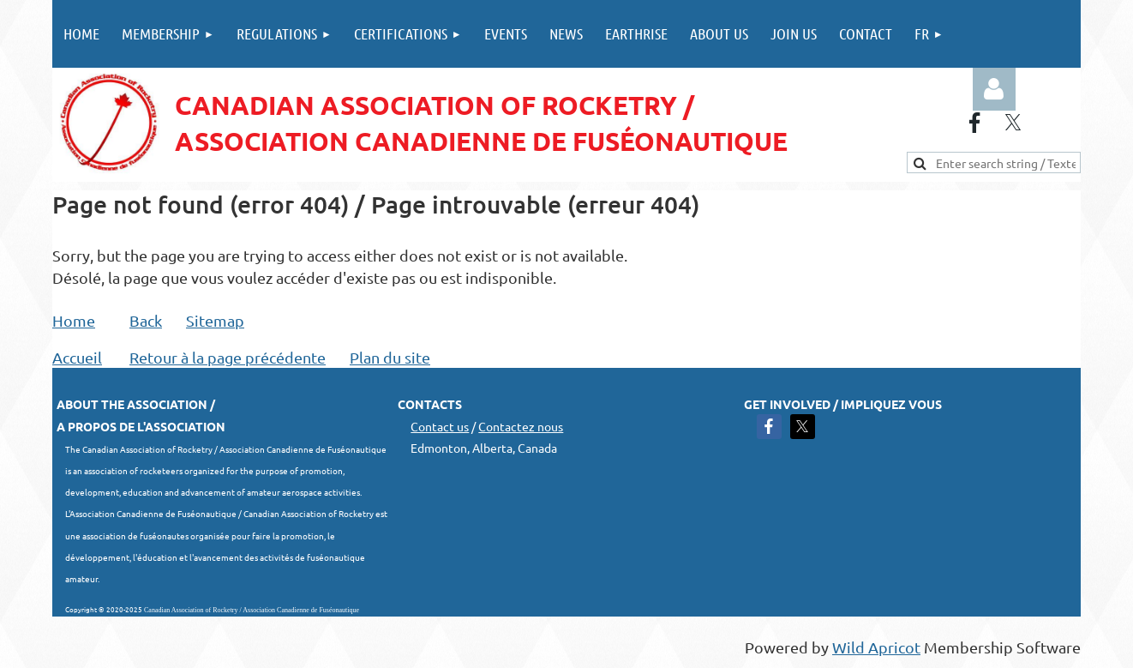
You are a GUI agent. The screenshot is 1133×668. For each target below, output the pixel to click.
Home (73, 320)
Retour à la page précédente (227, 357)
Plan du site (390, 357)
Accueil (77, 357)
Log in (994, 89)
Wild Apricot (876, 647)
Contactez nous (520, 426)
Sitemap (215, 320)
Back (145, 320)
